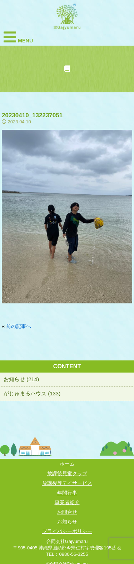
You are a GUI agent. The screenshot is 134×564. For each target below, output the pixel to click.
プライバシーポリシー (67, 531)
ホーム (67, 464)
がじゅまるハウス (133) (32, 393)
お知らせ (67, 521)
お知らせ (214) (21, 379)
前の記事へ (18, 326)
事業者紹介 (67, 502)
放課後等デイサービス (67, 483)
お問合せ (67, 512)
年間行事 (67, 493)
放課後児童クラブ (67, 473)
